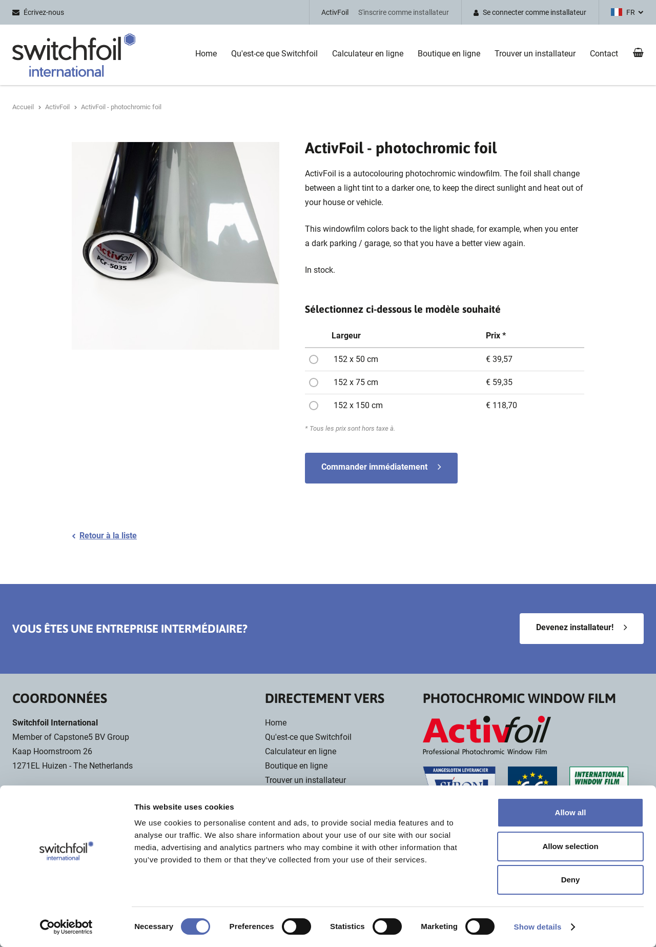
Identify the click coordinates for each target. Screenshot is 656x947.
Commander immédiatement (374, 467)
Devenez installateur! (574, 627)
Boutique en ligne (449, 53)
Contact (604, 53)
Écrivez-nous (44, 12)
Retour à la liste (108, 535)
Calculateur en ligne (367, 53)
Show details (538, 926)
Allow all (570, 812)
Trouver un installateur (535, 53)
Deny (570, 879)
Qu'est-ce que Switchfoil (274, 53)
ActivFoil (334, 12)
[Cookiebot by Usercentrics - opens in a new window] (66, 927)
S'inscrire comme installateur (403, 12)
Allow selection (570, 846)
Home (206, 53)
